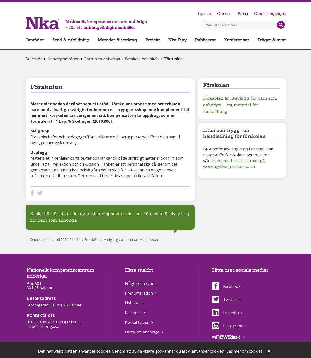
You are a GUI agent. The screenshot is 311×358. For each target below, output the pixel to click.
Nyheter (132, 303)
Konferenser (236, 40)
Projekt (152, 40)
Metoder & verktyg (117, 40)
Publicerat (205, 40)
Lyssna (204, 13)
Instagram (227, 326)
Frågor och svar (139, 283)
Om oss (224, 13)
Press (243, 13)
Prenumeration (139, 293)
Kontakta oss (137, 322)
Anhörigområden (63, 59)
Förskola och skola (142, 59)
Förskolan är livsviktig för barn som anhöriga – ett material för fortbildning (240, 105)
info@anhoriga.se (43, 326)
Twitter (224, 299)
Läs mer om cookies (244, 351)
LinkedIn (225, 312)
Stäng (269, 352)
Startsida (34, 59)
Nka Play (177, 40)
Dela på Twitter (40, 193)
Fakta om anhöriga (142, 332)
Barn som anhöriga (102, 59)
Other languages (270, 13)
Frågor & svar (271, 40)
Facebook (226, 286)
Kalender (133, 312)
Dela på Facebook (33, 193)
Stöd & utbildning (71, 40)
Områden (35, 40)
